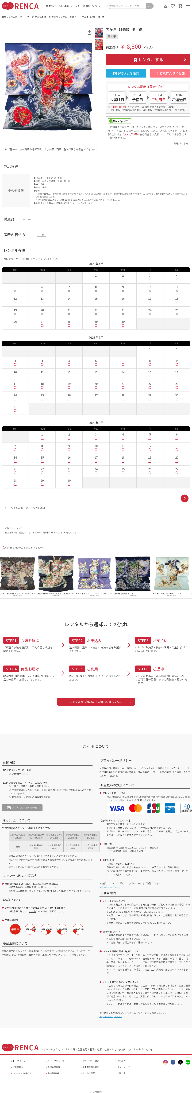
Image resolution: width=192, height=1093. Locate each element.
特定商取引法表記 (89, 1067)
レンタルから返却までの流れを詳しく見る (96, 702)
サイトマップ (122, 1067)
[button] (99, 32)
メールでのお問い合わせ (22, 807)
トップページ (17, 1060)
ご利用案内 (16, 1067)
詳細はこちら (181, 143)
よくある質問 (87, 1073)
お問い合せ (121, 1073)
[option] (19, 576)
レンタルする (148, 59)
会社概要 (120, 1060)
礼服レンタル (91, 6)
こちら (32, 911)
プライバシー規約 (89, 1060)
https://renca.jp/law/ (109, 887)
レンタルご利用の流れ (22, 1073)
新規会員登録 (52, 1067)
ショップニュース (54, 1060)
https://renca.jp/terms (110, 1016)
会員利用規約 (52, 1073)
